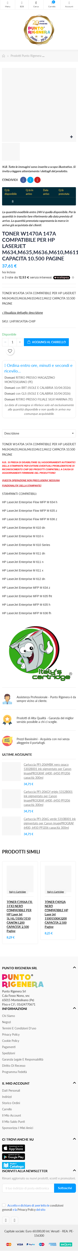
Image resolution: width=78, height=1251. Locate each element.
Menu (7, 3)
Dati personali (11, 1090)
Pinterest (37, 180)
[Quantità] (12, 342)
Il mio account (11, 1115)
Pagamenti (9, 1047)
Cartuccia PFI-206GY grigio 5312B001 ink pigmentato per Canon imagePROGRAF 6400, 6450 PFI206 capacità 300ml (48, 798)
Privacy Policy (11, 1034)
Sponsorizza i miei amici (17, 1128)
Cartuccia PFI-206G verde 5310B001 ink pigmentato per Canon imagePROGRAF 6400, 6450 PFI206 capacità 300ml (50, 823)
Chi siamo (8, 1016)
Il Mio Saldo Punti (13, 1121)
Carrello (7, 1109)
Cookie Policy (10, 1040)
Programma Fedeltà (14, 1072)
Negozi (6, 1022)
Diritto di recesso (13, 1065)
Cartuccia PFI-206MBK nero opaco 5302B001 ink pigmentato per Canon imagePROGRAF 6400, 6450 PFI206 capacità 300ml (47, 771)
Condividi (23, 180)
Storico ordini (11, 1103)
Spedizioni (8, 1053)
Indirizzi (7, 1096)
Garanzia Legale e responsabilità (22, 1059)
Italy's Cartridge (17, 891)
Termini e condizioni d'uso (19, 1028)
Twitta (30, 180)
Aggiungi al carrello (46, 342)
